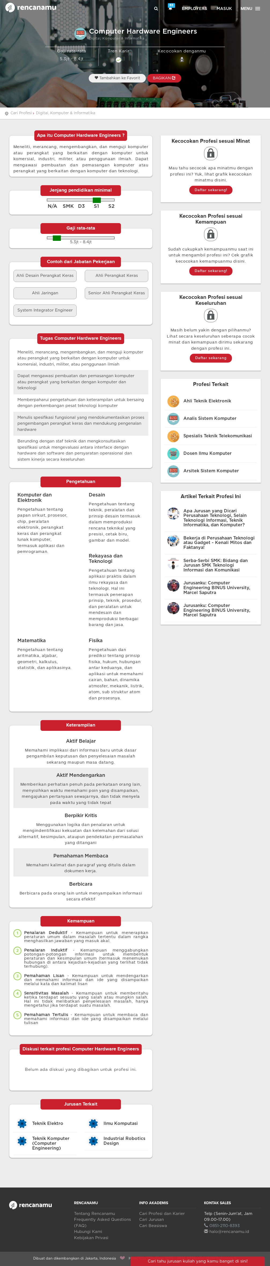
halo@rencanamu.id (226, 1232)
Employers (194, 9)
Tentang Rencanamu (94, 1214)
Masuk (224, 9)
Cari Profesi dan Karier (162, 1214)
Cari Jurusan (151, 1220)
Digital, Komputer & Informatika (65, 113)
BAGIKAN (164, 78)
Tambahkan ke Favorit (117, 78)
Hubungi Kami (88, 1232)
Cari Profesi (21, 113)
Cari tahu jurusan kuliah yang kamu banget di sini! (198, 1261)
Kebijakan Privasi (91, 1238)
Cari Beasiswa (153, 1226)
